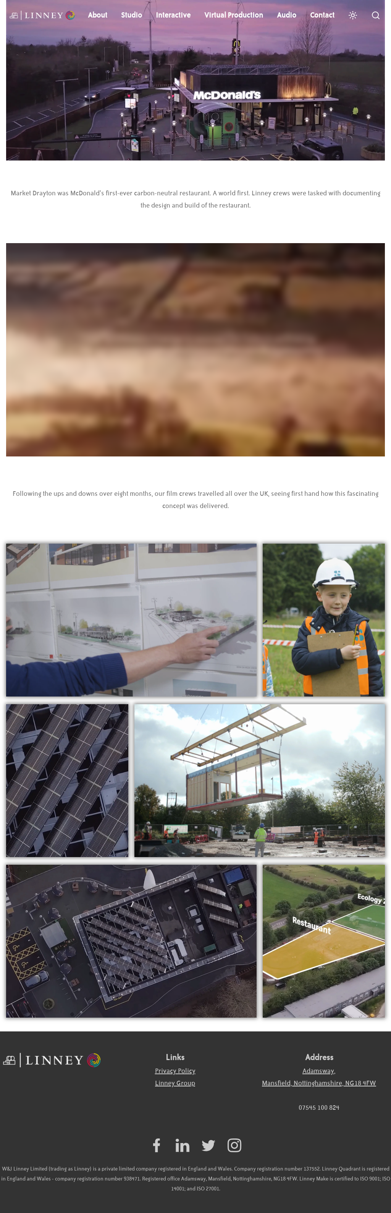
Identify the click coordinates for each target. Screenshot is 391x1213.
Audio (286, 15)
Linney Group (175, 1083)
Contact (322, 15)
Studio (131, 15)
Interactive (173, 15)
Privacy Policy (175, 1071)
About (97, 15)
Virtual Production (233, 15)
